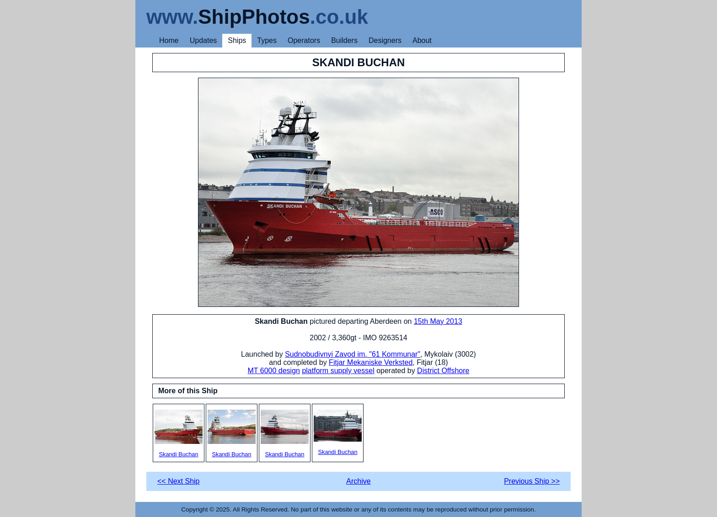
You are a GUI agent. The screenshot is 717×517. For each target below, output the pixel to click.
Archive (358, 481)
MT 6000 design (273, 371)
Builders (344, 40)
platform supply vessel (338, 371)
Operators (304, 40)
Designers (385, 40)
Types (267, 40)
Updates (203, 40)
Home (169, 40)
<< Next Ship (178, 481)
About (422, 40)
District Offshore (443, 371)
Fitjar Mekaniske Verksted (370, 362)
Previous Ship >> (532, 481)
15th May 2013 (438, 321)
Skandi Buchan (179, 434)
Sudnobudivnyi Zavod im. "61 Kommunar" (352, 354)
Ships (237, 40)
